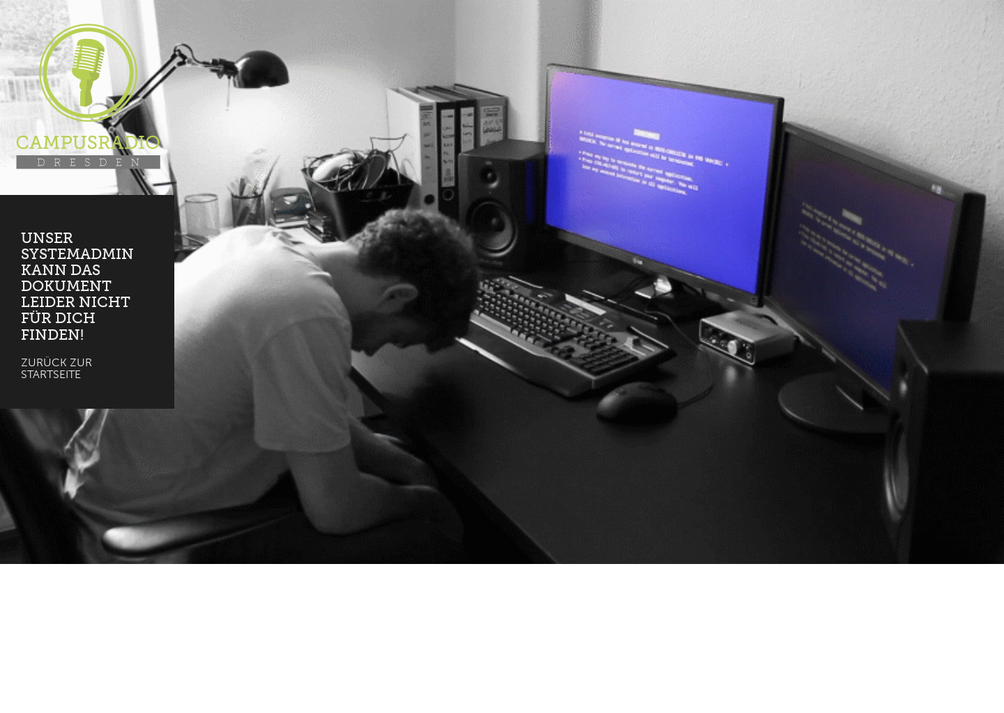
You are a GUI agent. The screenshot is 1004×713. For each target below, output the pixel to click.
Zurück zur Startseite (56, 369)
